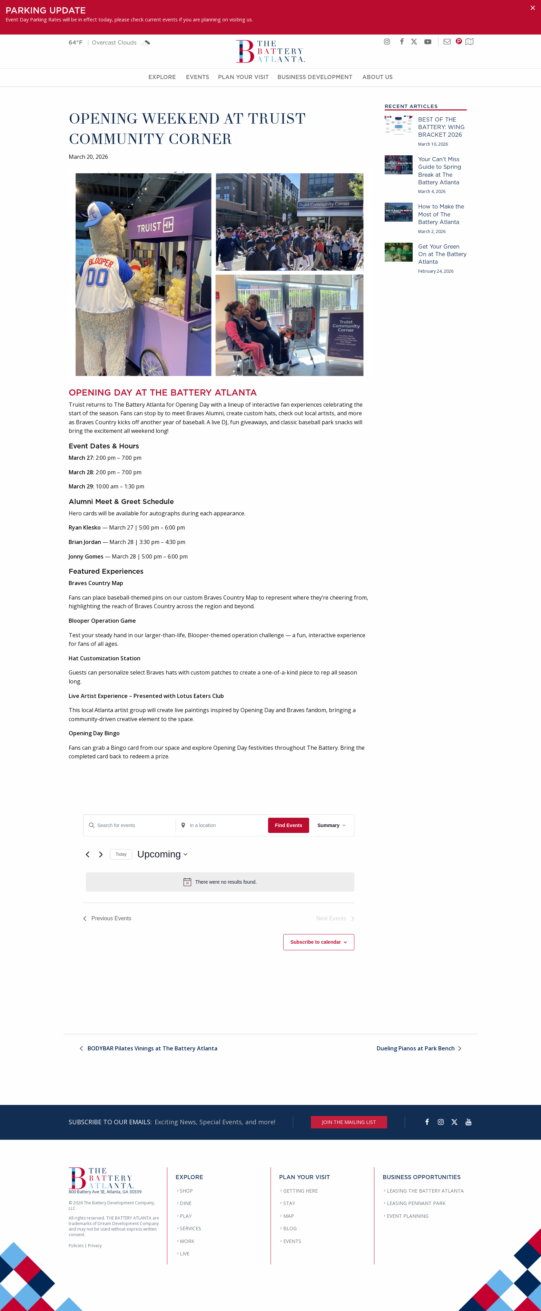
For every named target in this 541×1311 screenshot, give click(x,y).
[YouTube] (468, 1122)
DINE (185, 1203)
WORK (187, 1241)
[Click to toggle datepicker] (162, 854)
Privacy (95, 1246)
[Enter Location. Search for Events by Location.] (222, 825)
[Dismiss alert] (532, 8)
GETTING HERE (300, 1190)
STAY (289, 1203)
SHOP (186, 1190)
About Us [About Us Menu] (377, 77)
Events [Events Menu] (197, 77)
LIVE (184, 1253)
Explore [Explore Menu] (162, 77)
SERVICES (190, 1228)
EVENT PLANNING (408, 1216)
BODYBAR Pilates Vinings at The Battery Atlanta (151, 1049)
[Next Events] (101, 854)
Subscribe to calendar (316, 942)
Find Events (288, 825)
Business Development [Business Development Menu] (314, 77)
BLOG (290, 1228)
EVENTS (292, 1241)
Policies (76, 1246)
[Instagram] (440, 1122)
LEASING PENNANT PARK (416, 1203)
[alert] (220, 882)
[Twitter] (454, 1122)
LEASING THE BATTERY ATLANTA (425, 1190)
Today (121, 854)
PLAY (185, 1216)
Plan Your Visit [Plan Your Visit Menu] (243, 77)
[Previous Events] (87, 854)
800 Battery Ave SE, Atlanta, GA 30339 (105, 1192)
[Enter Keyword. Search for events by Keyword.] (129, 825)
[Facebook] (427, 1122)
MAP (288, 1216)
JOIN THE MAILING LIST (349, 1122)
